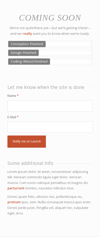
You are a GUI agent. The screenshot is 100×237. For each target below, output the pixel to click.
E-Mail (13, 117)
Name (13, 96)
